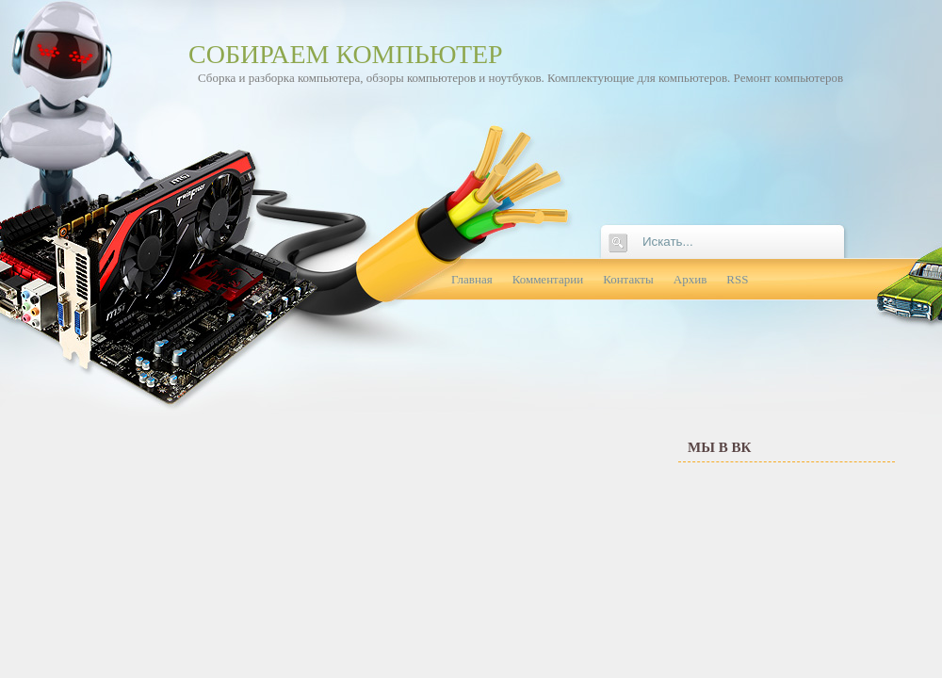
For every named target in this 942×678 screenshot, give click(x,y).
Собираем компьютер (345, 54)
